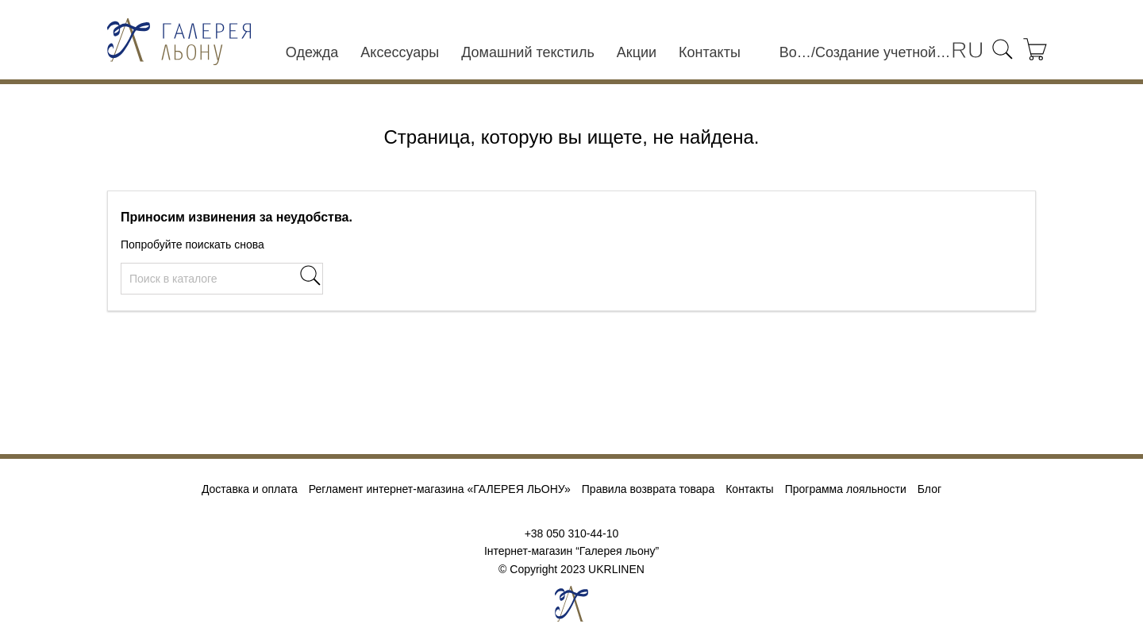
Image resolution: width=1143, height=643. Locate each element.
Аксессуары (399, 52)
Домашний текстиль (528, 52)
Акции (636, 52)
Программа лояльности (845, 489)
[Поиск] (222, 279)
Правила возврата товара (648, 489)
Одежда (312, 52)
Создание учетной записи (883, 52)
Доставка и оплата (250, 489)
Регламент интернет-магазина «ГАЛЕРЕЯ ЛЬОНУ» (440, 489)
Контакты (710, 52)
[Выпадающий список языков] (967, 51)
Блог (929, 489)
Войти (795, 52)
